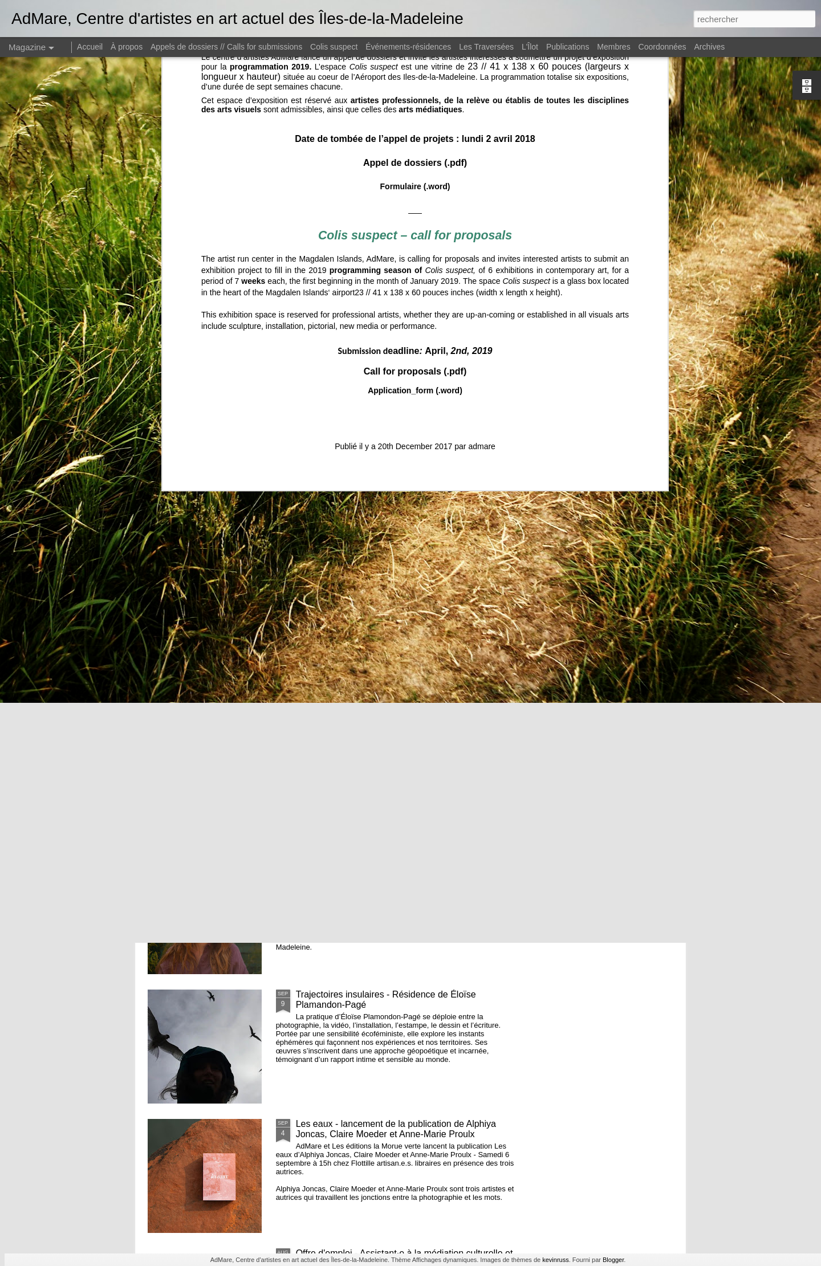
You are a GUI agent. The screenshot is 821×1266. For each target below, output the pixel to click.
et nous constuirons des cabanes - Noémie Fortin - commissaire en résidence (398, 870)
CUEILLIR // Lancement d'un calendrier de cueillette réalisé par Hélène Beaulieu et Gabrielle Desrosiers (348, 535)
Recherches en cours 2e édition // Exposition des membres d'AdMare (618, 525)
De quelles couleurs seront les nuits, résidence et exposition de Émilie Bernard (395, 741)
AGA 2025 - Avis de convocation (476, 515)
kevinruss (555, 1259)
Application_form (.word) (415, 74)
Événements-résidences (408, 46)
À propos (127, 46)
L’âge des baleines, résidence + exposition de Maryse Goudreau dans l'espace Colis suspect (213, 530)
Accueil (90, 46)
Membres (613, 46)
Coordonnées (662, 46)
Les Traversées (486, 46)
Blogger (613, 1259)
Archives (709, 46)
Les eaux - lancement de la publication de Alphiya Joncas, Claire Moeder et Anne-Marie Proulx (396, 1129)
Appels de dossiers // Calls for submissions (226, 46)
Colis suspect (333, 46)
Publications (568, 46)
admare (481, 130)
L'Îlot (530, 46)
